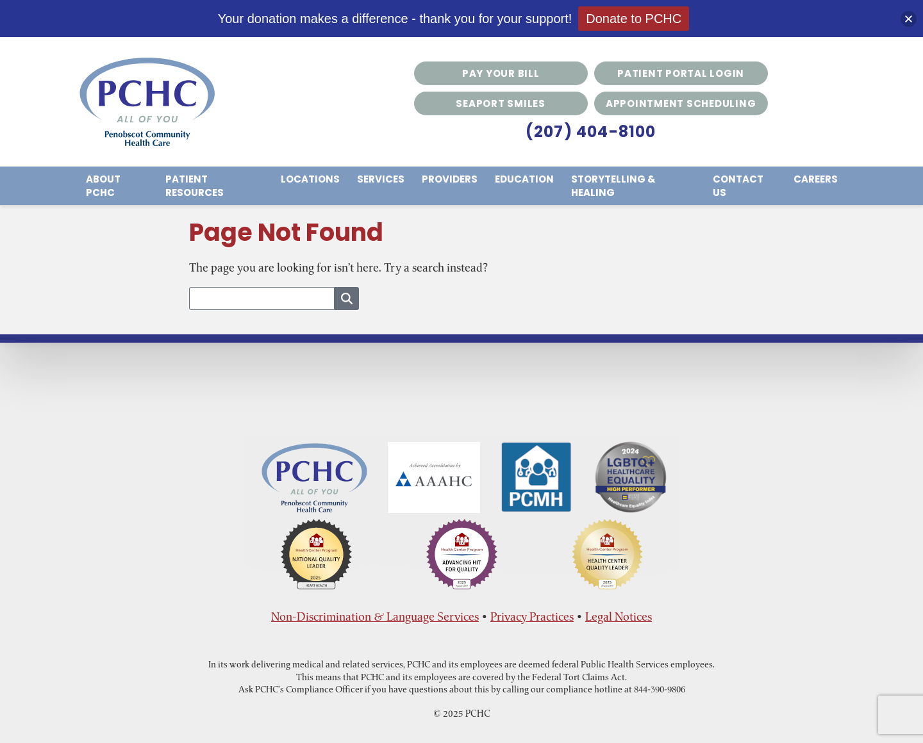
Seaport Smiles (500, 103)
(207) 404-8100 (591, 131)
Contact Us (738, 185)
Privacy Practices (532, 616)
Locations (310, 179)
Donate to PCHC (633, 19)
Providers (450, 179)
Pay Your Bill (501, 73)
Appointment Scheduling (681, 103)
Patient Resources (194, 185)
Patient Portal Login (680, 73)
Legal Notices (618, 616)
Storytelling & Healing (613, 185)
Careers (816, 179)
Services (380, 179)
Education (524, 179)
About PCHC (103, 185)
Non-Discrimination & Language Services (375, 616)
